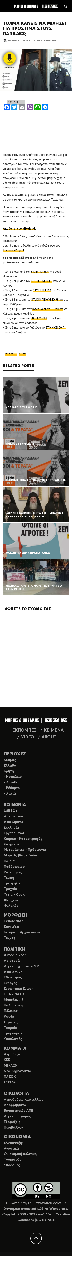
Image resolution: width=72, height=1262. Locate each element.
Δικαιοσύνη (13, 972)
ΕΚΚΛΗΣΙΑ (11, 353)
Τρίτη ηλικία (14, 883)
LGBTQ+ (10, 811)
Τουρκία (10, 1028)
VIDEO (27, 737)
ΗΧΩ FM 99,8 (39, 318)
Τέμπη (9, 878)
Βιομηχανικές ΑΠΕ (18, 1110)
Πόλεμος (11, 1011)
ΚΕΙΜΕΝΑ (54, 730)
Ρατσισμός (13, 872)
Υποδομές (12, 1165)
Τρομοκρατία (15, 1033)
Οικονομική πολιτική (20, 1154)
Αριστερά (12, 961)
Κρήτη (9, 771)
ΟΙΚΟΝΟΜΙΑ (17, 1137)
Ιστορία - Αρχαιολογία (22, 932)
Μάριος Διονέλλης (20, 41)
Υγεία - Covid (14, 894)
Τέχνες (9, 938)
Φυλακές (11, 905)
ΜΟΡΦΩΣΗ (15, 915)
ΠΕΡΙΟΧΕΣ (15, 754)
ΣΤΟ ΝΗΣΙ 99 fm (56, 327)
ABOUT (49, 737)
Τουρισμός (12, 1159)
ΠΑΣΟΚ (10, 1077)
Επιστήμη (11, 926)
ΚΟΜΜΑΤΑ (15, 1048)
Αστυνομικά (13, 816)
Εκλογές (10, 983)
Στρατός (11, 1022)
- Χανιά (10, 793)
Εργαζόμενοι (14, 833)
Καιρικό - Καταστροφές (23, 839)
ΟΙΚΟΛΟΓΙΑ (16, 1094)
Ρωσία (9, 1016)
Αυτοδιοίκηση (15, 955)
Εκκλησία (11, 827)
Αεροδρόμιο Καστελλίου (24, 1099)
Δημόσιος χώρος (17, 1116)
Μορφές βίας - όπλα (20, 855)
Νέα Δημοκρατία (17, 1071)
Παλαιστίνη (13, 1005)
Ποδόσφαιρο (14, 866)
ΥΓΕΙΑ (23, 353)
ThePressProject (13, 250)
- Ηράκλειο (13, 776)
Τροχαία (10, 889)
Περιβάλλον (13, 1127)
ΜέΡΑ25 (10, 1065)
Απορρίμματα (15, 1105)
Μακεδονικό (13, 1000)
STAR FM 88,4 (40, 271)
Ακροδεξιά (13, 1054)
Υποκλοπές (13, 1039)
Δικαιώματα (13, 822)
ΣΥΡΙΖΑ (10, 1082)
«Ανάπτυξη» (14, 1143)
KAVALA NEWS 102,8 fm (47, 309)
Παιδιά (9, 861)
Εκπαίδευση (13, 921)
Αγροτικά (11, 1148)
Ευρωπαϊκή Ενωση (18, 988)
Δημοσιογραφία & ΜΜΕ (22, 966)
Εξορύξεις (12, 1122)
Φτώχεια (11, 900)
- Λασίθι (10, 782)
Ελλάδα (10, 765)
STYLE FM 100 (42, 290)
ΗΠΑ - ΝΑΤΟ (14, 994)
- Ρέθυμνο (12, 788)
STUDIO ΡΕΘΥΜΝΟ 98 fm (47, 299)
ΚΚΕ (7, 1060)
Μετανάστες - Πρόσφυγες (25, 850)
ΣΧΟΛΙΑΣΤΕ (15, 102)
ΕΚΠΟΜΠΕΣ (24, 730)
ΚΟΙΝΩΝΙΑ (15, 805)
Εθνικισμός (13, 977)
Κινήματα (11, 844)
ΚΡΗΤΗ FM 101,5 (41, 281)
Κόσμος (10, 760)
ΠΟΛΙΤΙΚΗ (14, 949)
